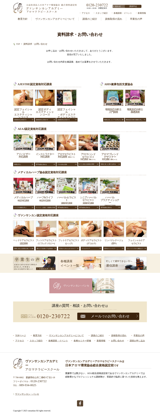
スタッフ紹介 (102, 13)
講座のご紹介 (89, 19)
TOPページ (20, 335)
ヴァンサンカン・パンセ (27, 394)
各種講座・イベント (123, 13)
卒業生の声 (136, 19)
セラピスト (136, 235)
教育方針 (23, 19)
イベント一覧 (80, 263)
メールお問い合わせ (110, 316)
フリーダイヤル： (30, 381)
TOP (18, 44)
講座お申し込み (137, 340)
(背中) (113, 235)
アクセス (86, 13)
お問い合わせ (121, 6)
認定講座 (23, 235)
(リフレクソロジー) (46, 235)
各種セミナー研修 (82, 340)
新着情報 (142, 13)
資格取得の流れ (113, 19)
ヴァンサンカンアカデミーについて (55, 19)
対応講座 (91, 150)
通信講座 (126, 263)
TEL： (24, 385)
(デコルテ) (91, 235)
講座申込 (138, 6)
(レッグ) (68, 235)
